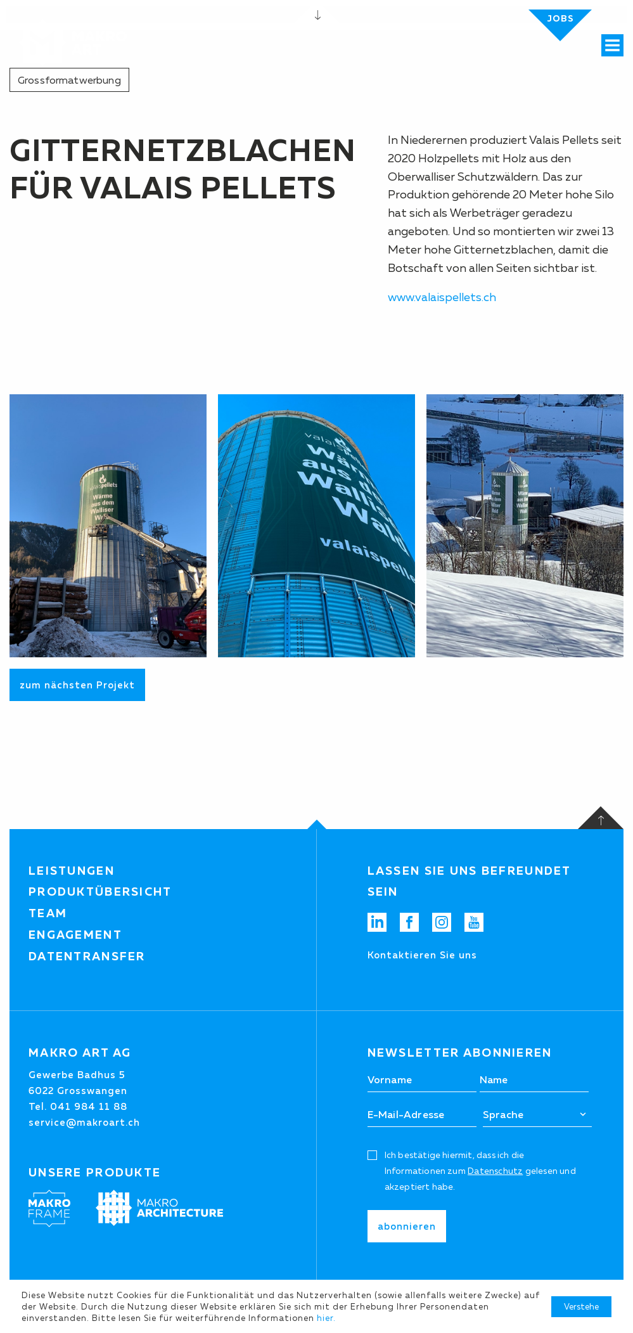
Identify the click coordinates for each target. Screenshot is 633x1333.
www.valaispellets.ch (442, 297)
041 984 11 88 (88, 1106)
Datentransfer (87, 956)
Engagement (75, 935)
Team (48, 913)
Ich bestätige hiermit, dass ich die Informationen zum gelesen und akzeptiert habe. (480, 1170)
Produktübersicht (100, 892)
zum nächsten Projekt (77, 685)
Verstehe (581, 1306)
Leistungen (72, 871)
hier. (326, 1318)
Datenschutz (495, 1170)
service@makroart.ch (84, 1122)
